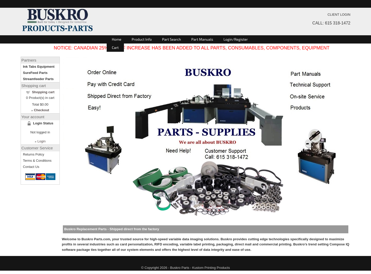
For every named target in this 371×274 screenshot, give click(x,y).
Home (116, 39)
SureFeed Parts (35, 73)
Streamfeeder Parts (38, 79)
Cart (115, 47)
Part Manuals (202, 39)
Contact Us (31, 167)
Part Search (171, 39)
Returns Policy (33, 154)
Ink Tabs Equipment (39, 66)
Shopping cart (43, 92)
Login (41, 141)
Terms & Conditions (37, 160)
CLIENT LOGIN (338, 14)
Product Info (142, 39)
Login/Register (235, 39)
